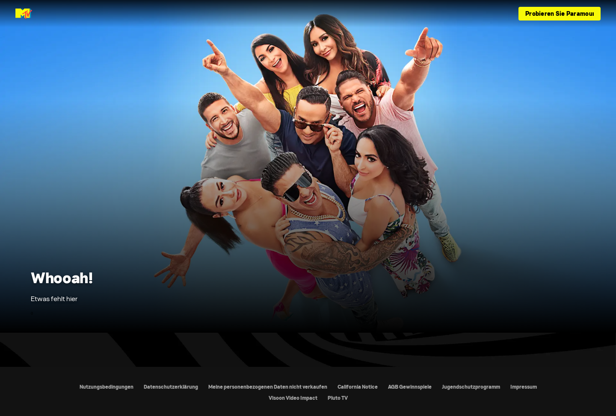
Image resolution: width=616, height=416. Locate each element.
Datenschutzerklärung (171, 387)
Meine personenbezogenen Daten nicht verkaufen (267, 387)
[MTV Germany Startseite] (23, 14)
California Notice (358, 387)
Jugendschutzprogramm (471, 387)
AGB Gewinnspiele (410, 387)
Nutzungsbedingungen (106, 387)
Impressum (523, 387)
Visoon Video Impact (293, 398)
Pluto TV (338, 398)
